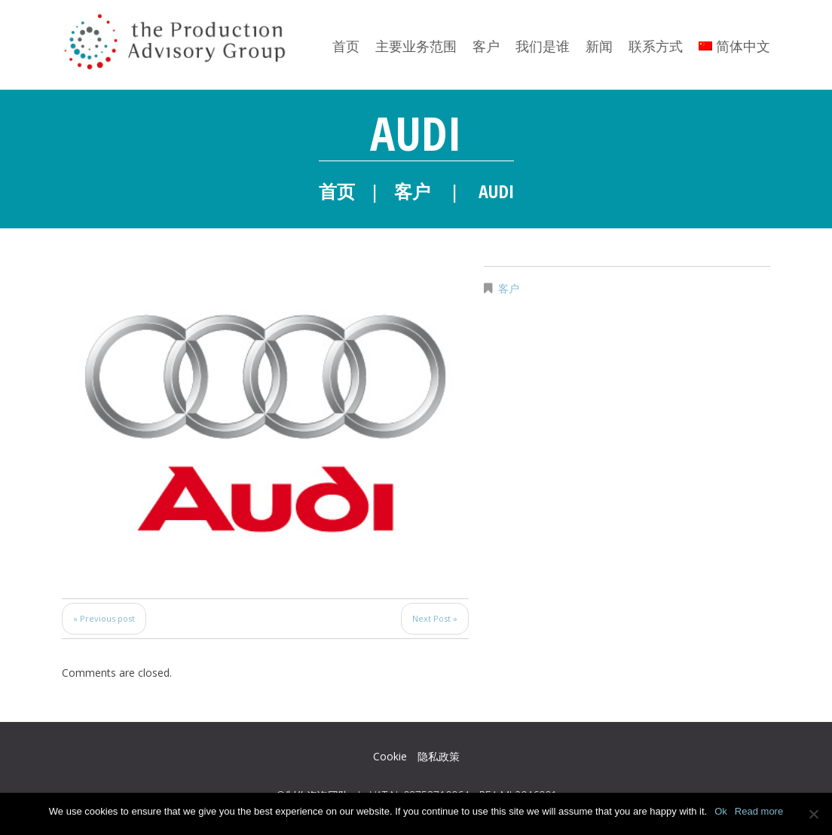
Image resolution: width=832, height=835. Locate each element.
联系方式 (656, 46)
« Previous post (104, 618)
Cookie (390, 756)
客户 (486, 46)
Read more (759, 811)
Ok (720, 811)
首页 (345, 46)
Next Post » (434, 618)
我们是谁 (542, 46)
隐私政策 (439, 756)
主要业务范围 (416, 46)
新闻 (599, 46)
